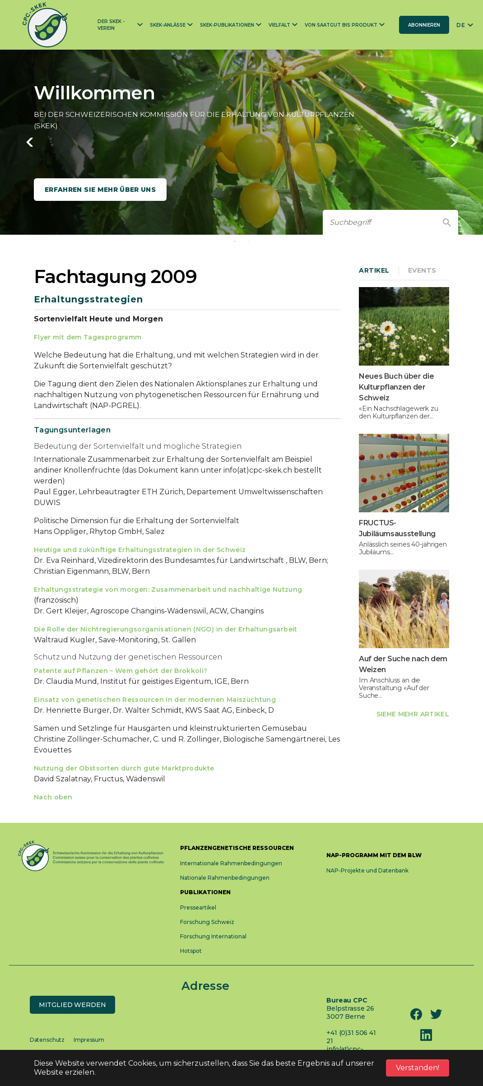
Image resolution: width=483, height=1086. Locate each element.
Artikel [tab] (374, 270)
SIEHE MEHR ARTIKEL (412, 714)
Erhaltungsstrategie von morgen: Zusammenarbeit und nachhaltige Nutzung (168, 589)
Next (453, 142)
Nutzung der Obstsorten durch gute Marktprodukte (124, 768)
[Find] (447, 222)
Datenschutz (47, 1039)
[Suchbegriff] (379, 222)
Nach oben (53, 797)
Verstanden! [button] (417, 1067)
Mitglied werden (72, 1005)
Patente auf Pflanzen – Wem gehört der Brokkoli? (120, 671)
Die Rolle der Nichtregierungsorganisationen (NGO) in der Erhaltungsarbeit (165, 629)
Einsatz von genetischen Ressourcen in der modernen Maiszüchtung (155, 700)
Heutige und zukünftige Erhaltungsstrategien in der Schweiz (140, 550)
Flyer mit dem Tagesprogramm (87, 337)
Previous (29, 142)
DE (460, 25)
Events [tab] (422, 270)
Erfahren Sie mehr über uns (100, 190)
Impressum (89, 1039)
